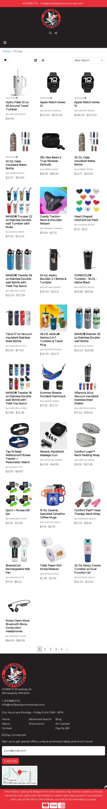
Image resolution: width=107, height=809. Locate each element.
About (6, 723)
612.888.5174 (30, 3)
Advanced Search (40, 719)
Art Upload (62, 723)
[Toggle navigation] (5, 42)
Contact (7, 728)
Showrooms (36, 723)
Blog (58, 719)
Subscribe (10, 761)
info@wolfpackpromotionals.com (61, 3)
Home (6, 719)
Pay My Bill (62, 728)
